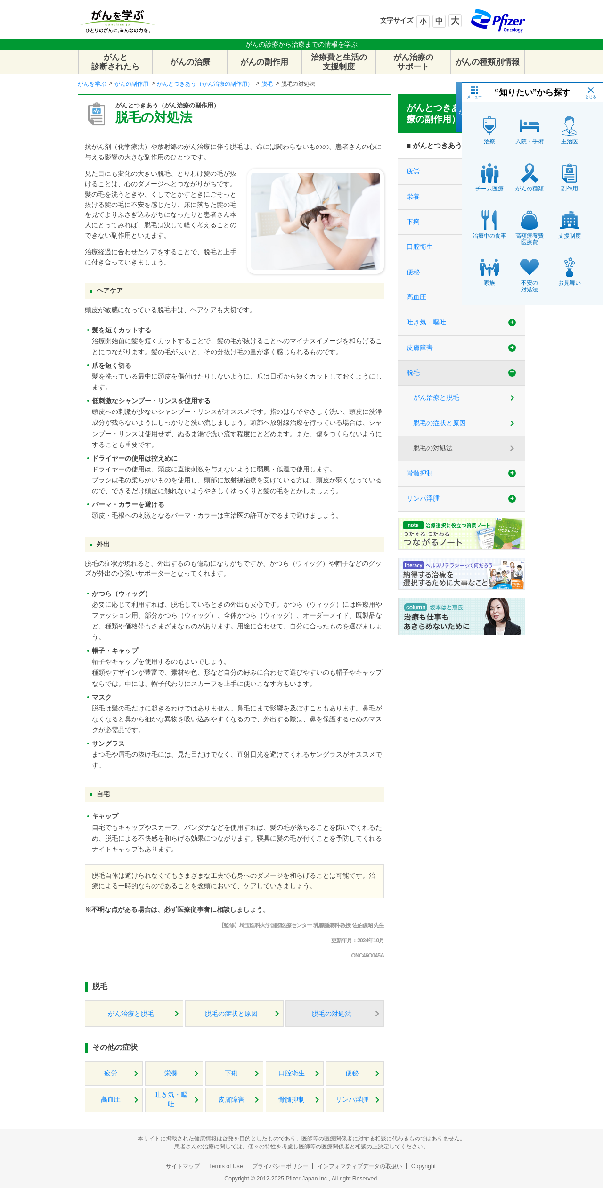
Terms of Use (226, 1166)
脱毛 (267, 84)
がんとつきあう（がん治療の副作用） (205, 84)
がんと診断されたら (115, 62)
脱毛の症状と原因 (231, 1013)
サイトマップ (183, 1166)
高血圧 (111, 1099)
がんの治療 (190, 62)
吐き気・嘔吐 (171, 1099)
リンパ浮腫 (351, 1099)
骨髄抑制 (291, 1099)
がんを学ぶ (92, 84)
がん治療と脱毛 (131, 1013)
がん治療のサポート (413, 62)
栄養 (171, 1073)
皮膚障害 (231, 1099)
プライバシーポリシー (280, 1166)
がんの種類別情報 (488, 62)
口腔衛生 (291, 1073)
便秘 (352, 1073)
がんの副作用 (264, 62)
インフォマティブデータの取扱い (360, 1166)
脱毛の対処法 (331, 1013)
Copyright (423, 1166)
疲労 (110, 1073)
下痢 (231, 1073)
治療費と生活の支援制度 (339, 62)
